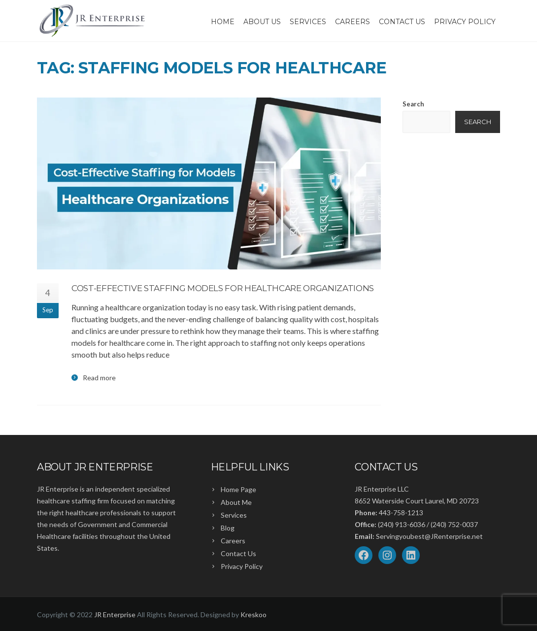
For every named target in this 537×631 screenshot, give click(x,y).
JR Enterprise (114, 614)
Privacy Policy (465, 21)
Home (223, 21)
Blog (228, 528)
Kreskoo (253, 614)
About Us (262, 21)
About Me (236, 502)
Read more (99, 377)
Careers (352, 21)
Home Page (238, 489)
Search (413, 104)
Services (308, 21)
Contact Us (402, 21)
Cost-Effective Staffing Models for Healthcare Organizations (222, 288)
